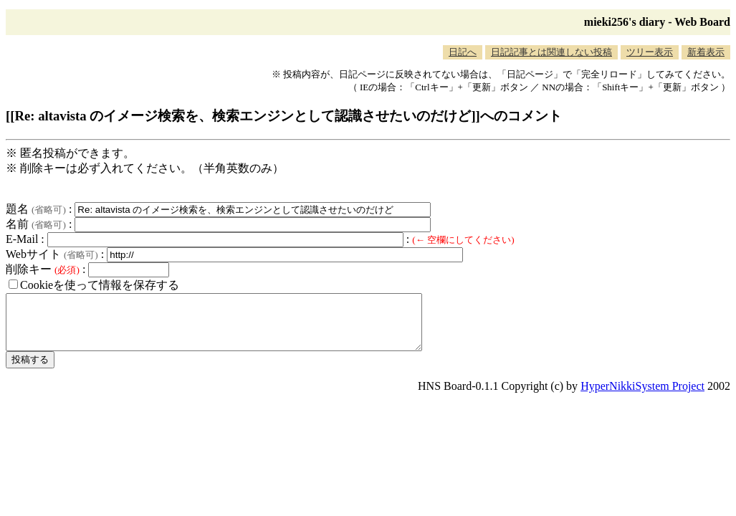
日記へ (463, 52)
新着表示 (706, 52)
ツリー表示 (649, 52)
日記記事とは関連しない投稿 (551, 52)
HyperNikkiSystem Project (642, 397)
